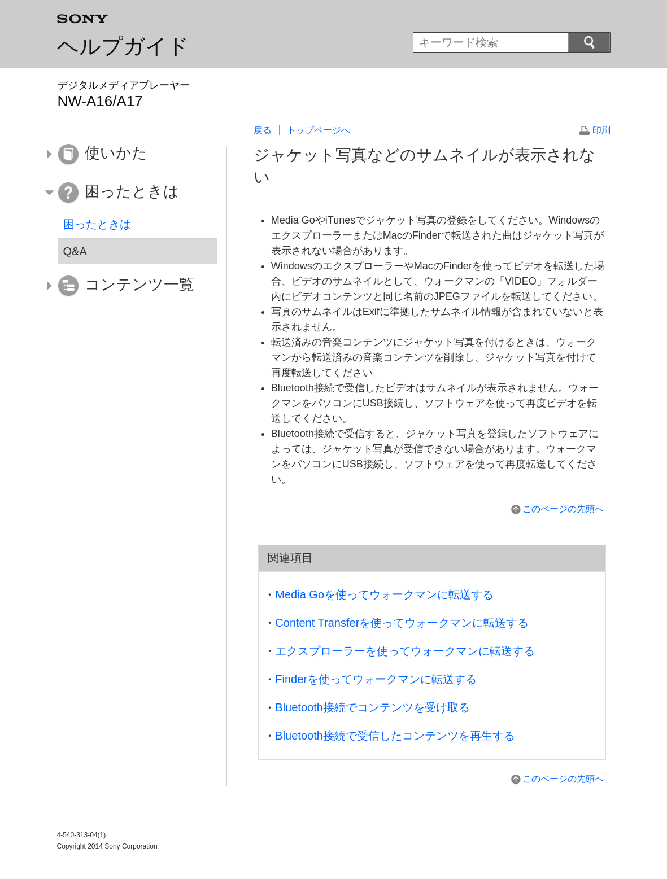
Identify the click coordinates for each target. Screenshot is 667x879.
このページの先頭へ (563, 509)
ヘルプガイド (123, 46)
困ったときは (97, 224)
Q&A (75, 251)
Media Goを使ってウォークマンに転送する (384, 594)
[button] (129, 154)
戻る (263, 130)
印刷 (601, 130)
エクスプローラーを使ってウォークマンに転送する (405, 651)
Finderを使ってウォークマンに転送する (376, 679)
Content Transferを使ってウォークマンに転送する (402, 622)
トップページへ (318, 130)
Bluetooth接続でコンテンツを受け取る (372, 707)
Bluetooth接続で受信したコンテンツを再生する (395, 735)
